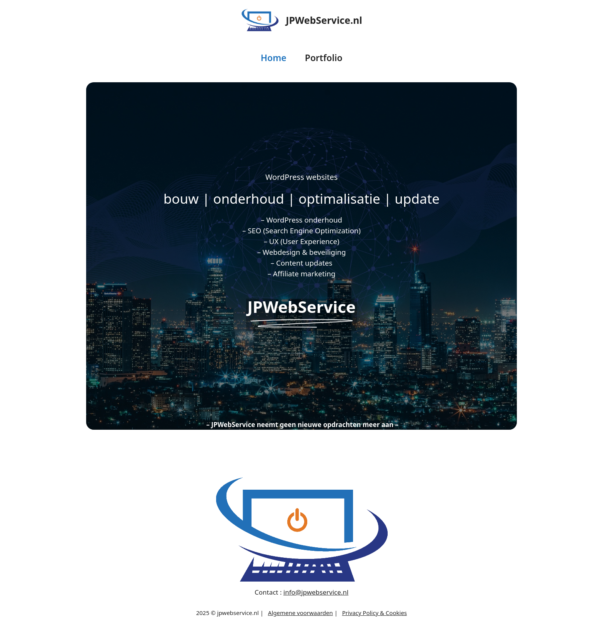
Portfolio (324, 58)
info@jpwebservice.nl (315, 592)
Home (274, 58)
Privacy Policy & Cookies (374, 613)
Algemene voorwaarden (300, 613)
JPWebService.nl (324, 20)
